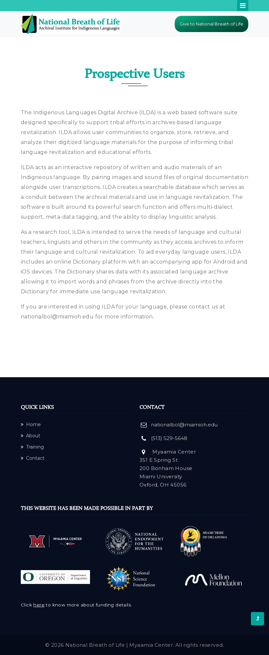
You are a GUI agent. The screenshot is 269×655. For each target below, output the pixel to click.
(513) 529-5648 (169, 438)
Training (32, 447)
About (30, 436)
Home (31, 424)
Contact (33, 458)
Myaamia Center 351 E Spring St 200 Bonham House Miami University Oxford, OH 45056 (167, 468)
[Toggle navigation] (242, 5)
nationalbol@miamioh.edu (57, 316)
